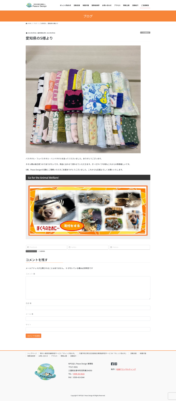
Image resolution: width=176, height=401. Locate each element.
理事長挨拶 (31, 356)
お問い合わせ (43, 356)
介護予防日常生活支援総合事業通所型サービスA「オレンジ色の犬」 (103, 353)
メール (29, 314)
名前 (29, 303)
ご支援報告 (145, 33)
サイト (28, 324)
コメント (30, 273)
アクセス (54, 356)
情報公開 (64, 356)
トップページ (32, 353)
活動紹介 (73, 356)
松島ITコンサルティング (126, 369)
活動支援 (133, 353)
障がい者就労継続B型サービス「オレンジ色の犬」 (58, 353)
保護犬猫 (143, 353)
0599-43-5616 (79, 373)
